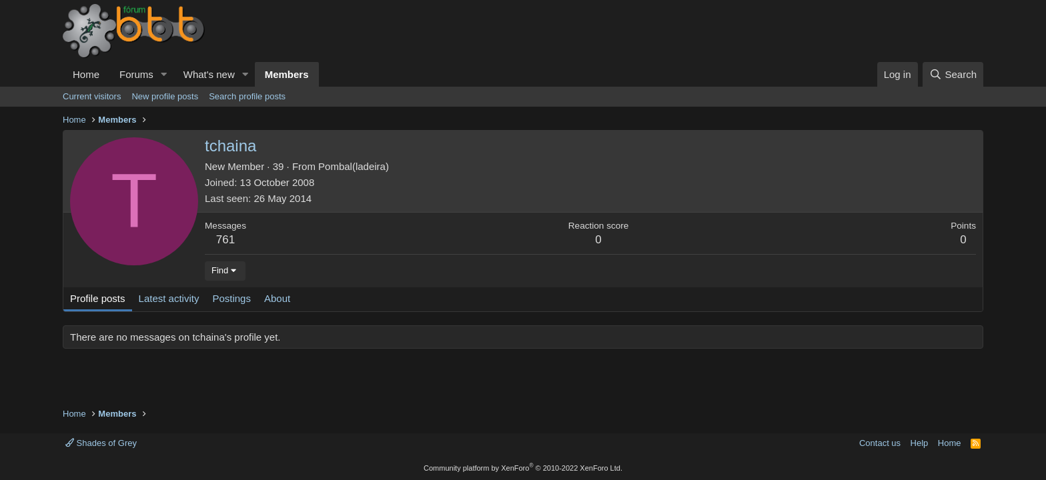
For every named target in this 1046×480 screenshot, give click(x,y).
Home (86, 74)
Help (920, 443)
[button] (164, 74)
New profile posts (164, 96)
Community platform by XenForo (523, 468)
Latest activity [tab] (169, 298)
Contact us (880, 443)
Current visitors (92, 96)
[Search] (953, 74)
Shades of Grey (101, 443)
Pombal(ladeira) (353, 166)
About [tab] (277, 298)
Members (287, 74)
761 (225, 239)
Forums (136, 74)
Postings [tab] (231, 298)
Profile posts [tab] (97, 298)
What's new (209, 74)
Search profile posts (247, 96)
